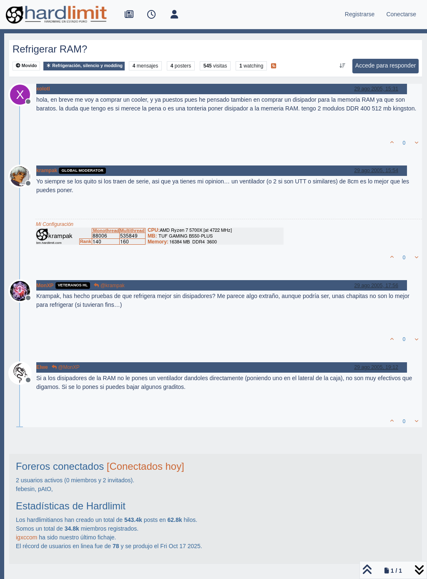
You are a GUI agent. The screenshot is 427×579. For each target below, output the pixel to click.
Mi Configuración (54, 224)
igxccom (26, 537)
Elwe (42, 367)
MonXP (45, 285)
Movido (26, 65)
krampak (46, 170)
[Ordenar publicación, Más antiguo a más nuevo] (342, 66)
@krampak (109, 285)
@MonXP (66, 367)
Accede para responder (385, 65)
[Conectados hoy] (145, 466)
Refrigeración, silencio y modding (84, 65)
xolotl (43, 89)
